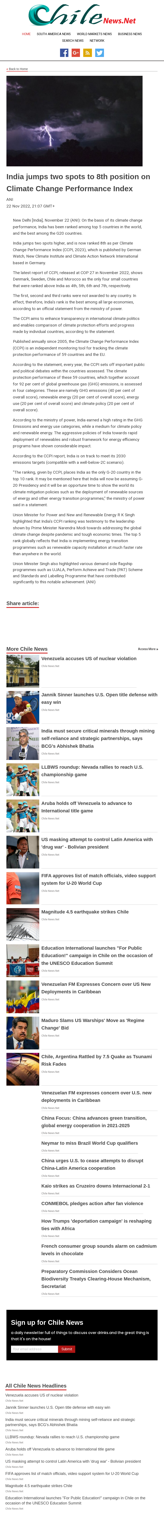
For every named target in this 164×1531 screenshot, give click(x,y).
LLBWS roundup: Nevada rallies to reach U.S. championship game (62, 1437)
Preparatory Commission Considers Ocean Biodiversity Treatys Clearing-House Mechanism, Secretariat (96, 1279)
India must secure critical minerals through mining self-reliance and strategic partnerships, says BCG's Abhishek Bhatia (98, 738)
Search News (73, 40)
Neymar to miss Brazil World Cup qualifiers (89, 1143)
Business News (130, 34)
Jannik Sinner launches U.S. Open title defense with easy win (57, 1407)
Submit (67, 1349)
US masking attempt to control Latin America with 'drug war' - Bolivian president (73, 1461)
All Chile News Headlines (35, 1386)
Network (97, 40)
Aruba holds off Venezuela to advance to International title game (60, 1449)
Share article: (22, 603)
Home (26, 34)
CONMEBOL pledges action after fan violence (92, 1203)
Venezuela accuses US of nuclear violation (89, 658)
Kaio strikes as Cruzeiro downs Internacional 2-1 (95, 1186)
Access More (147, 649)
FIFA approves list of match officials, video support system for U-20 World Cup (72, 1473)
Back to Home (17, 69)
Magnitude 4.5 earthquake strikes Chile (85, 912)
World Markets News (94, 34)
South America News (54, 34)
